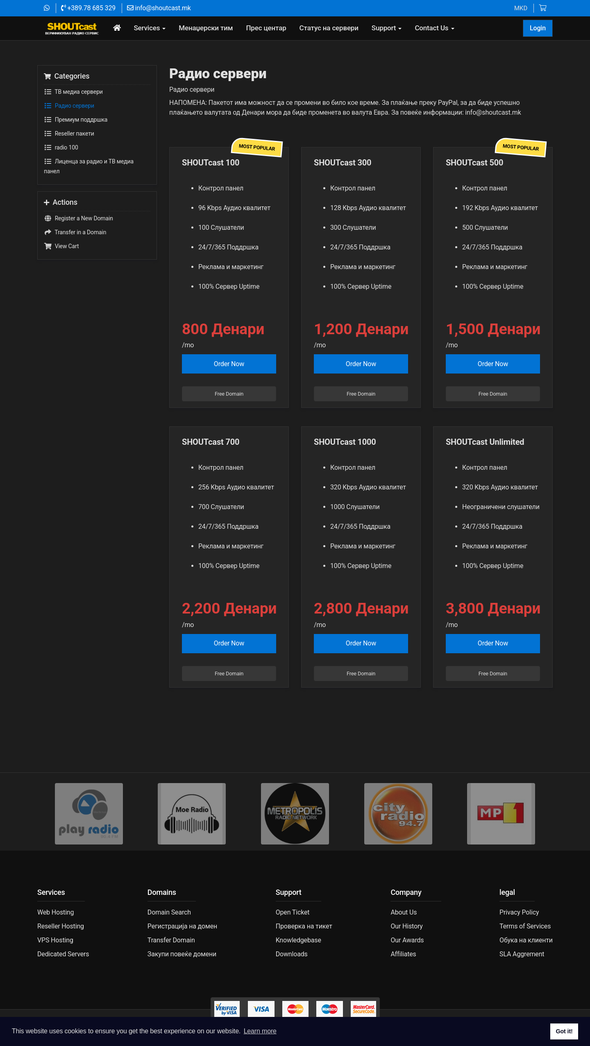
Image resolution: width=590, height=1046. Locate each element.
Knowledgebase (298, 940)
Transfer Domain (171, 940)
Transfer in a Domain (75, 232)
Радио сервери (69, 106)
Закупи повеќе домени (182, 954)
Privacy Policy (519, 912)
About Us (403, 912)
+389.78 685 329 (88, 8)
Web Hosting (55, 912)
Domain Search (169, 912)
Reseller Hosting (60, 926)
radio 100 (61, 147)
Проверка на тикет (304, 926)
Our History (406, 926)
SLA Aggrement (521, 954)
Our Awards (407, 940)
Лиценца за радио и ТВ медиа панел (89, 165)
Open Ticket (293, 912)
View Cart (61, 246)
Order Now (229, 364)
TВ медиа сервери (73, 92)
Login (538, 28)
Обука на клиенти (526, 940)
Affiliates (403, 954)
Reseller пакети (69, 133)
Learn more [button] (260, 1031)
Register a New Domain (78, 218)
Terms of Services (525, 926)
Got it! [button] (564, 1031)
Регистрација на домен (182, 926)
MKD (520, 8)
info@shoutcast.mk (159, 8)
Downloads (292, 954)
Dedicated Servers (63, 954)
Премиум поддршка (75, 120)
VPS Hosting (55, 940)
